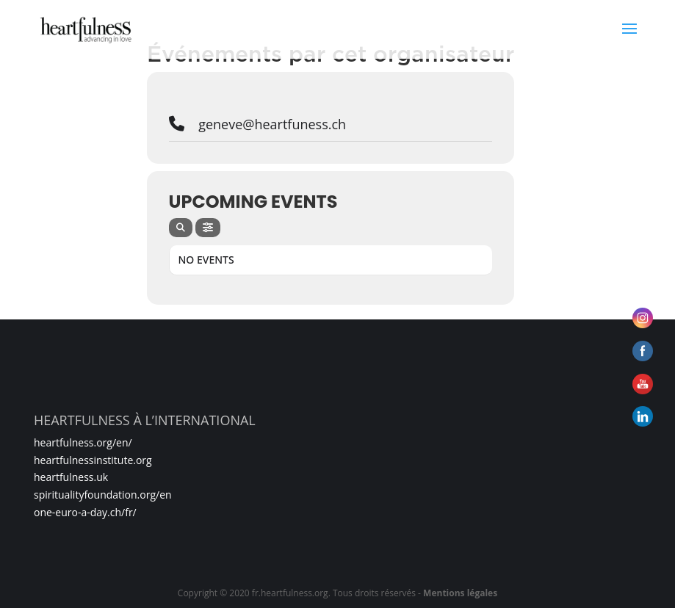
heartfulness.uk (71, 477)
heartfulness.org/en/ (83, 442)
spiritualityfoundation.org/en (103, 495)
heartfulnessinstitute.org (93, 460)
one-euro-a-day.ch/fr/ (85, 512)
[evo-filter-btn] (207, 227)
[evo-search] (180, 227)
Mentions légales (460, 593)
